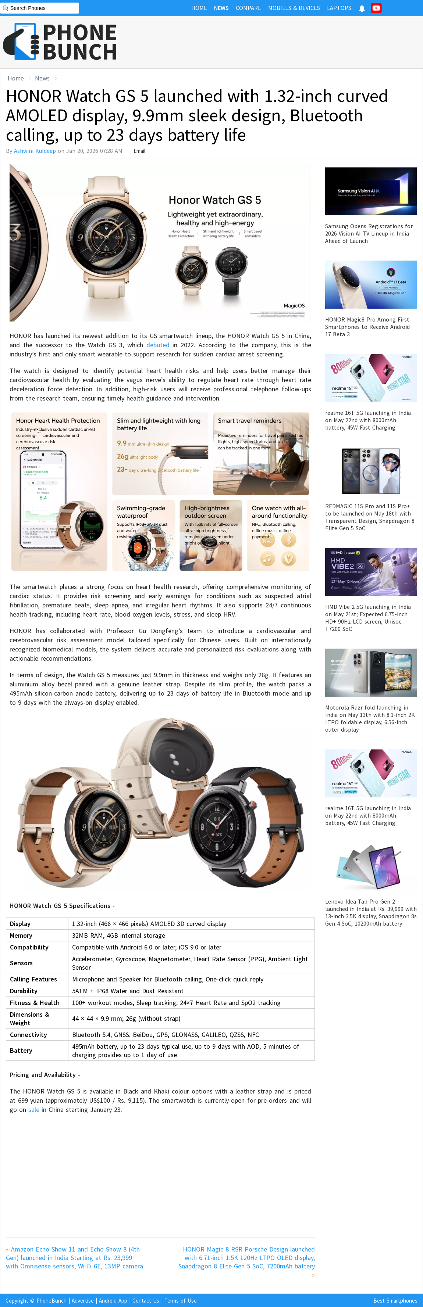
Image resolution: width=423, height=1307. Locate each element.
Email (139, 150)
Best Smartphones (395, 1300)
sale (33, 1109)
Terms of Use (180, 1300)
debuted (156, 345)
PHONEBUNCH (80, 41)
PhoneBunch (51, 1300)
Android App (113, 1300)
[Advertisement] (289, 42)
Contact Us (145, 1300)
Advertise (83, 1300)
